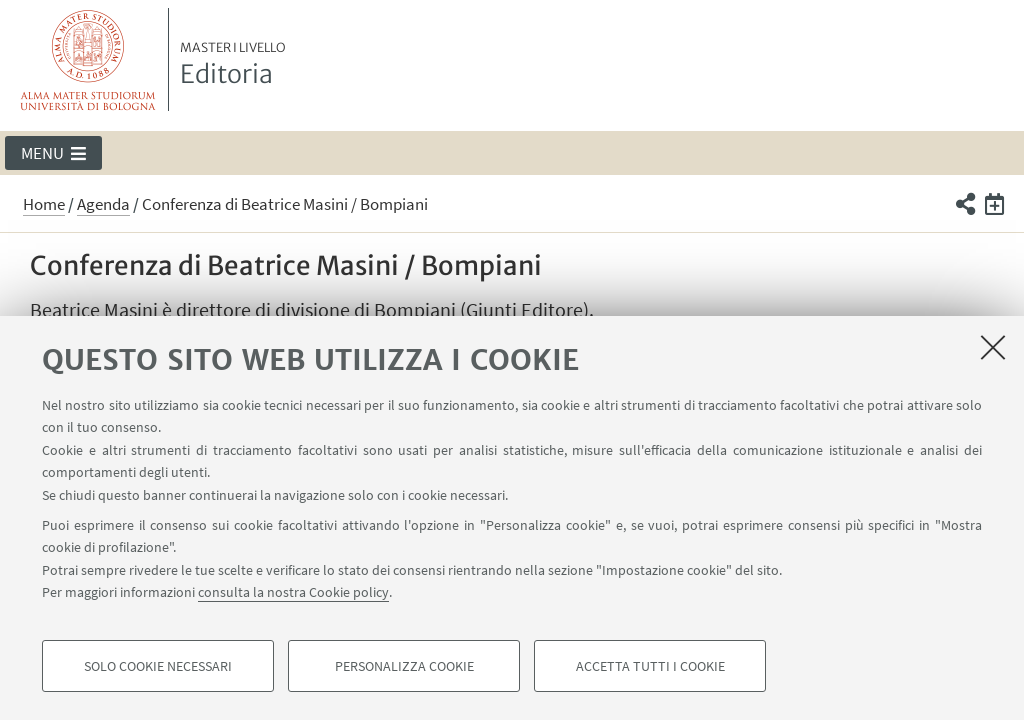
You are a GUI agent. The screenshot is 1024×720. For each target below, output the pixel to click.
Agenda (103, 204)
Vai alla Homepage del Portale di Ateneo (88, 59)
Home (44, 204)
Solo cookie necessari (158, 666)
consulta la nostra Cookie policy (293, 592)
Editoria (232, 65)
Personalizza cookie (404, 666)
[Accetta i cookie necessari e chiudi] (993, 347)
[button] (53, 153)
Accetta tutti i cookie (650, 666)
